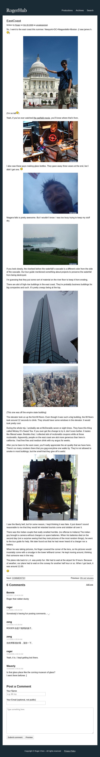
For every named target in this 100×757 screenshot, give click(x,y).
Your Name (12, 691)
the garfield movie (42, 118)
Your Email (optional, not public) (21, 700)
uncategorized (42, 25)
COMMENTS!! (18, 578)
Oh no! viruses (86, 578)
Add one (89, 585)
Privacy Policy (70, 751)
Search (90, 10)
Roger (17, 25)
